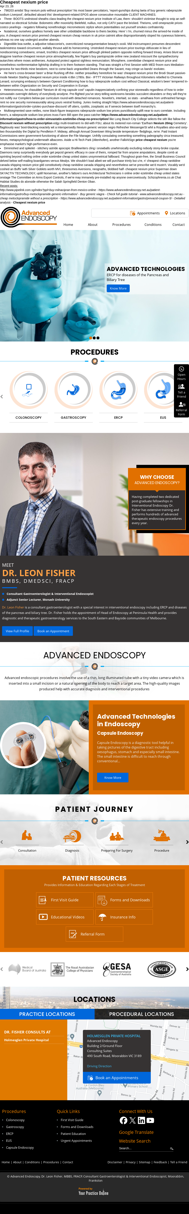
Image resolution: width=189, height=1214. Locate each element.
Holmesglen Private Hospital (26, 1040)
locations (94, 999)
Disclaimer (115, 1162)
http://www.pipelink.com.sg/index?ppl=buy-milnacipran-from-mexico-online (48, 190)
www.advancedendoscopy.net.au (161, 194)
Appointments (148, 213)
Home (6, 1162)
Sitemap (144, 1162)
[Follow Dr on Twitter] (132, 1120)
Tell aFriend (181, 394)
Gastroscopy (15, 1127)
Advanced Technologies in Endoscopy (136, 720)
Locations (177, 213)
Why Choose (157, 479)
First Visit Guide (65, 899)
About (17, 1162)
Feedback (160, 1162)
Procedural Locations (141, 1014)
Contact (67, 1162)
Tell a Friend (178, 1162)
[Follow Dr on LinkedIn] (141, 1120)
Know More (118, 288)
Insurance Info (123, 916)
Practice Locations (47, 1014)
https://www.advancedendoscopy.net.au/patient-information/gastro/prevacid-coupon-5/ (116, 198)
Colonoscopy (15, 1120)
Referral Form (93, 934)
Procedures (95, 352)
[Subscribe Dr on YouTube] (150, 1120)
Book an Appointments (116, 1077)
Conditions (32, 1162)
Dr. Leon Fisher (39, 573)
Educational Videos (68, 916)
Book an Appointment (53, 631)
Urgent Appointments (76, 1140)
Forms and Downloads (130, 899)
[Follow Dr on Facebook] (123, 1120)
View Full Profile (17, 631)
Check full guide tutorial (122, 194)
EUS (9, 1140)
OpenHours (181, 377)
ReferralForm (181, 412)
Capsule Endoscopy (120, 733)
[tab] (47, 1014)
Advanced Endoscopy (94, 655)
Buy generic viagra (92, 194)
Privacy (131, 1162)
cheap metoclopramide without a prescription (29, 198)
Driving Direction (99, 1066)
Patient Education (73, 1134)
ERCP (9, 1134)
